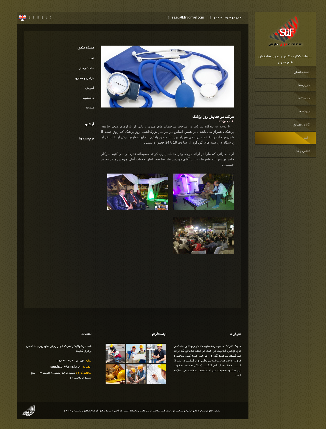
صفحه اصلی (302, 72)
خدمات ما (304, 98)
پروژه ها (304, 111)
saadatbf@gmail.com (188, 17)
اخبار (306, 138)
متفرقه (90, 108)
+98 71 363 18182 (227, 17)
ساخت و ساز (86, 68)
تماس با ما (303, 151)
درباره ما (304, 85)
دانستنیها (88, 98)
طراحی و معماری (84, 78)
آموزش (89, 88)
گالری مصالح (302, 124)
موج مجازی (89, 410)
